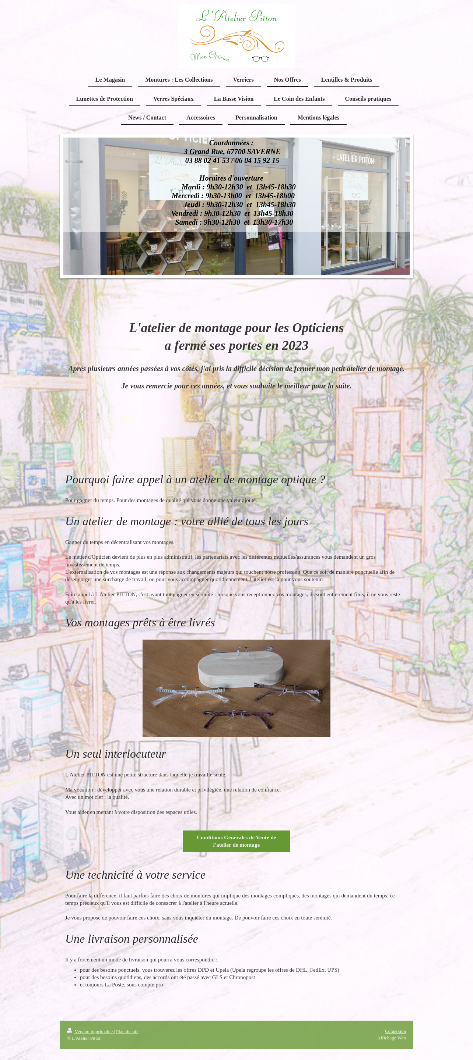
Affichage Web (391, 1038)
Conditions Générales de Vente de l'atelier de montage (236, 841)
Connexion (395, 1031)
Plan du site (127, 1031)
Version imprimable (90, 1031)
